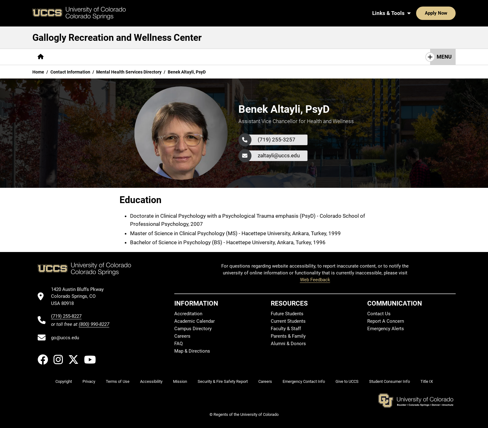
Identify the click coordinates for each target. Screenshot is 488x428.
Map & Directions (192, 351)
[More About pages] (66, 57)
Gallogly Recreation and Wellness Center (117, 37)
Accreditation (188, 313)
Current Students (288, 321)
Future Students (287, 313)
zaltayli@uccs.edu (279, 155)
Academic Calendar (194, 321)
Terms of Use (117, 381)
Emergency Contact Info (304, 381)
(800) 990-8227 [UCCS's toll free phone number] (94, 324)
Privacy (88, 381)
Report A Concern (385, 321)
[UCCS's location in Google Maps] (80, 296)
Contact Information (70, 71)
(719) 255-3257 (276, 139)
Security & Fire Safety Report (223, 381)
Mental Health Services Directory (129, 71)
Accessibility (151, 381)
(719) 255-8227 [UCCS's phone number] (66, 316)
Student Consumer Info (389, 381)
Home (38, 71)
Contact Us (379, 313)
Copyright (63, 381)
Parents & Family (288, 336)
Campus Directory (193, 328)
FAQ (178, 343)
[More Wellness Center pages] (179, 57)
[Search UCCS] (449, 13)
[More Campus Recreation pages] (116, 57)
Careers (182, 336)
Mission (180, 381)
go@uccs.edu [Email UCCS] (65, 337)
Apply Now (417, 13)
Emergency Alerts (385, 328)
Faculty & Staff (286, 328)
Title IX (426, 381)
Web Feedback (315, 280)
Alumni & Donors (288, 343)
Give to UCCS (347, 381)
